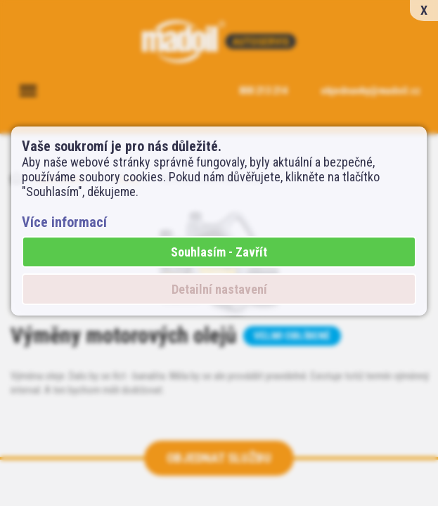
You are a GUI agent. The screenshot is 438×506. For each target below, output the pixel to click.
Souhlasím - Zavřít (219, 252)
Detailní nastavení (219, 289)
